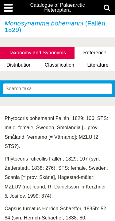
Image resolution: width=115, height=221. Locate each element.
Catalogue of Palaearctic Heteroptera (57, 8)
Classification (60, 65)
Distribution (19, 65)
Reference (94, 52)
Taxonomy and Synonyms (37, 52)
